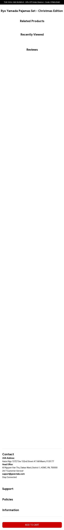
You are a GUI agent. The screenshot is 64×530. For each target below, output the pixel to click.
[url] (13, 474)
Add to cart (32, 524)
